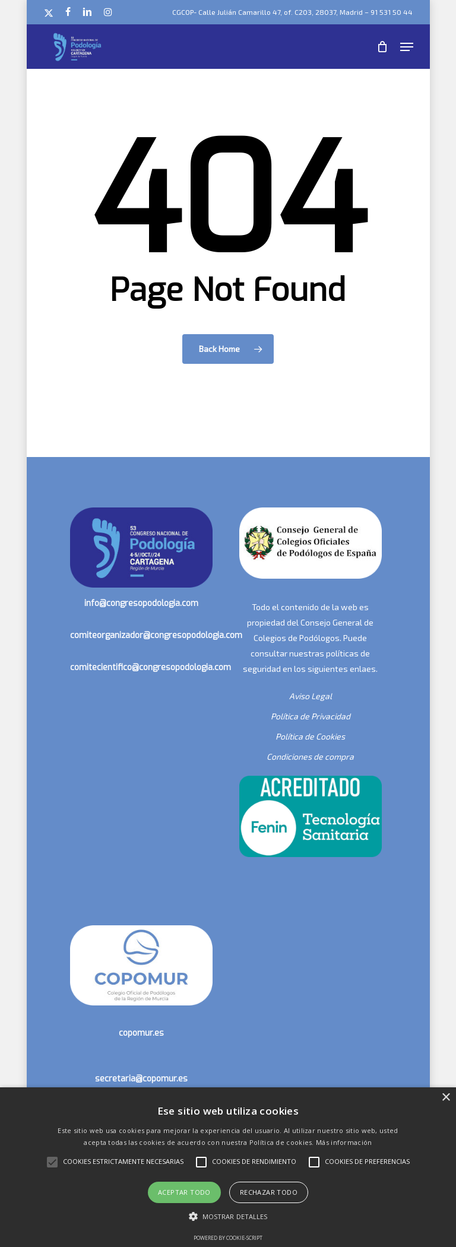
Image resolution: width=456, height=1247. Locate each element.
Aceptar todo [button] (184, 1192)
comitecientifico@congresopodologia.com (150, 667)
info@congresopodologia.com (141, 603)
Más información (344, 1142)
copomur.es (141, 1033)
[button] (406, 47)
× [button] (445, 1097)
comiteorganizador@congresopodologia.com (156, 635)
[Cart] (382, 47)
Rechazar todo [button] (268, 1192)
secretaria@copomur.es (141, 1078)
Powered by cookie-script (228, 1238)
